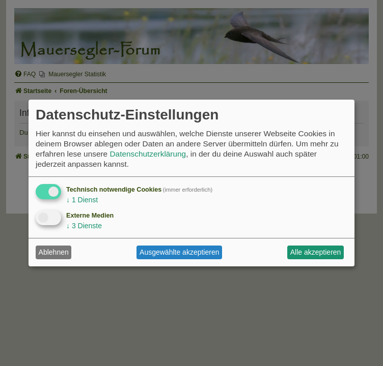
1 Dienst (82, 200)
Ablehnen (54, 252)
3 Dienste (84, 226)
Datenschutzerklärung (148, 153)
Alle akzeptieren (315, 252)
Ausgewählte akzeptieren (179, 252)
